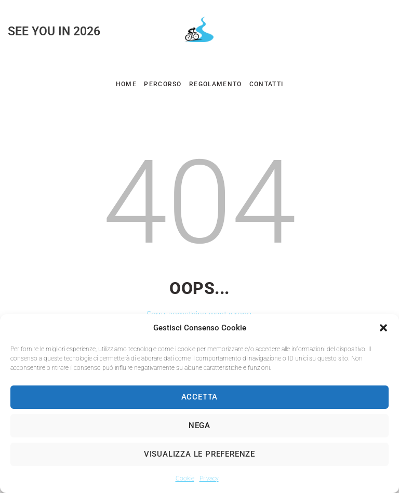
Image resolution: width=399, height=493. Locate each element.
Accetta (199, 397)
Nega (199, 425)
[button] (383, 328)
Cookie (185, 478)
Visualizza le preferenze (199, 454)
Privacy (209, 478)
